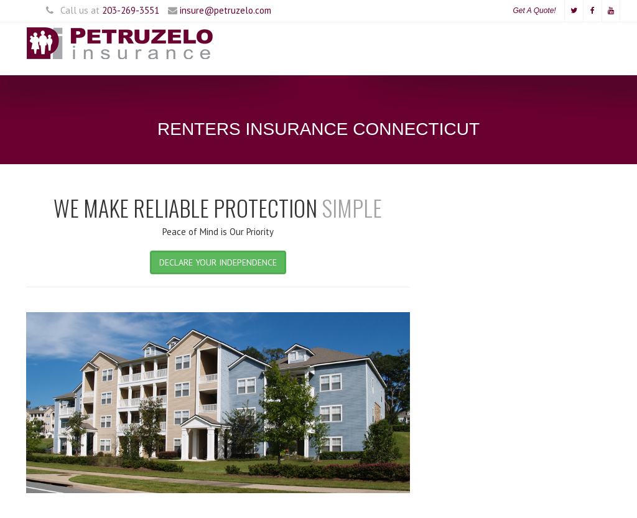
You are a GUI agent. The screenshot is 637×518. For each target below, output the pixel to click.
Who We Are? (438, 90)
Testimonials (509, 90)
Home (182, 90)
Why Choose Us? (358, 90)
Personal (232, 90)
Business (287, 90)
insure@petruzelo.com (225, 10)
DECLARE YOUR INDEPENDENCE (218, 262)
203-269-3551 (130, 10)
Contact (570, 90)
